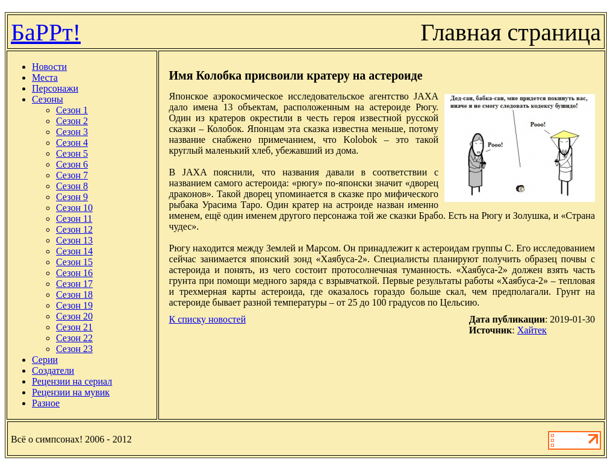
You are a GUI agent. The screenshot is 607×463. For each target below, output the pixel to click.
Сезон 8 (72, 186)
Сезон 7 (72, 175)
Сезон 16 (74, 273)
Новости (49, 66)
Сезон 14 (74, 251)
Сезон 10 (74, 208)
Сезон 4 (72, 142)
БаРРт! (46, 32)
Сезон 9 (72, 197)
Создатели (53, 370)
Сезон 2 (72, 121)
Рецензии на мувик (71, 392)
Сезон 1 (72, 110)
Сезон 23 (74, 349)
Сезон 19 (74, 305)
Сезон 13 (74, 240)
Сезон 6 (72, 164)
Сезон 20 (74, 316)
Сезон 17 (74, 284)
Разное (46, 403)
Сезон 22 (74, 338)
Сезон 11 (74, 218)
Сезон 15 (74, 262)
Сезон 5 (72, 153)
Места (45, 77)
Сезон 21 (74, 327)
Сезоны (47, 99)
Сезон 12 (74, 229)
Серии (45, 359)
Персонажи (55, 88)
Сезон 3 (72, 132)
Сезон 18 (74, 294)
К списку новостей (207, 319)
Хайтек (532, 330)
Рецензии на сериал (72, 381)
